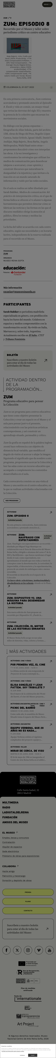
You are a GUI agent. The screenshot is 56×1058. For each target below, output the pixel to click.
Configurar (22, 1055)
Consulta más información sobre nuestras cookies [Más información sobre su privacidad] (13, 1051)
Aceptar (32, 1055)
